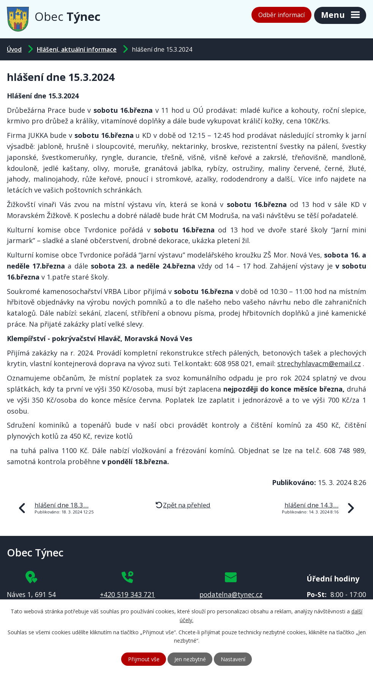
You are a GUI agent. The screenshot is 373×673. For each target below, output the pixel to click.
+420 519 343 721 (127, 594)
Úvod (14, 49)
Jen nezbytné (190, 659)
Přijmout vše (144, 659)
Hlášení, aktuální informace (77, 49)
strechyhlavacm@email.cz (319, 363)
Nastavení (233, 659)
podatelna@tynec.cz (230, 594)
